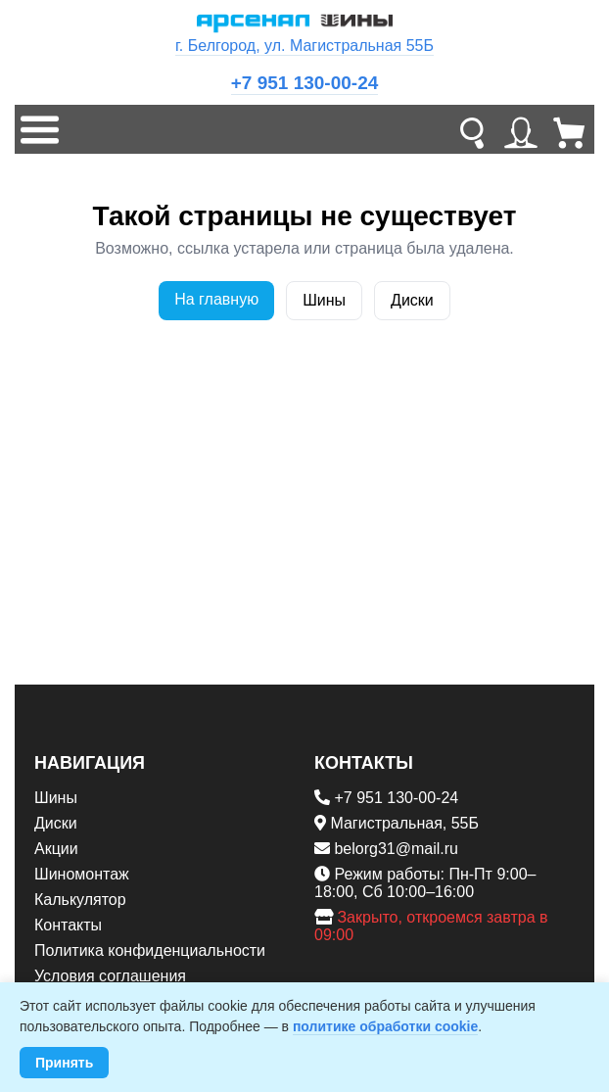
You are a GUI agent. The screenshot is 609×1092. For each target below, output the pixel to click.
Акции (56, 848)
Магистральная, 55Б (404, 823)
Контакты (68, 925)
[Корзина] (569, 129)
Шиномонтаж (81, 874)
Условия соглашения (110, 976)
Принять (64, 1062)
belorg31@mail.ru (396, 848)
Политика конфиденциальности (149, 950)
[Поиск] (471, 129)
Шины (324, 300)
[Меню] (39, 129)
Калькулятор (80, 899)
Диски (412, 300)
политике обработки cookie (385, 1026)
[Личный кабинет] (520, 129)
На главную (216, 299)
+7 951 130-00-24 (305, 82)
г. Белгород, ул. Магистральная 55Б (304, 45)
